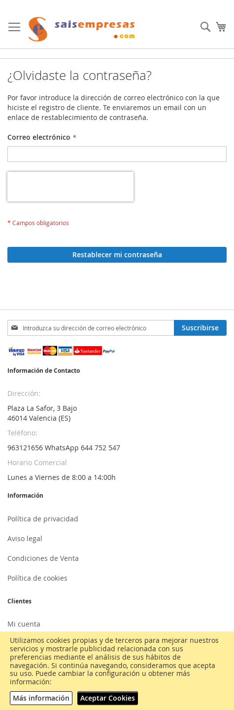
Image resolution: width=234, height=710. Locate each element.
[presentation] (70, 186)
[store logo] (82, 29)
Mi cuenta (23, 624)
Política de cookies (37, 578)
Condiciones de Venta (43, 558)
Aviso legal (24, 538)
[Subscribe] (200, 328)
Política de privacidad (42, 518)
